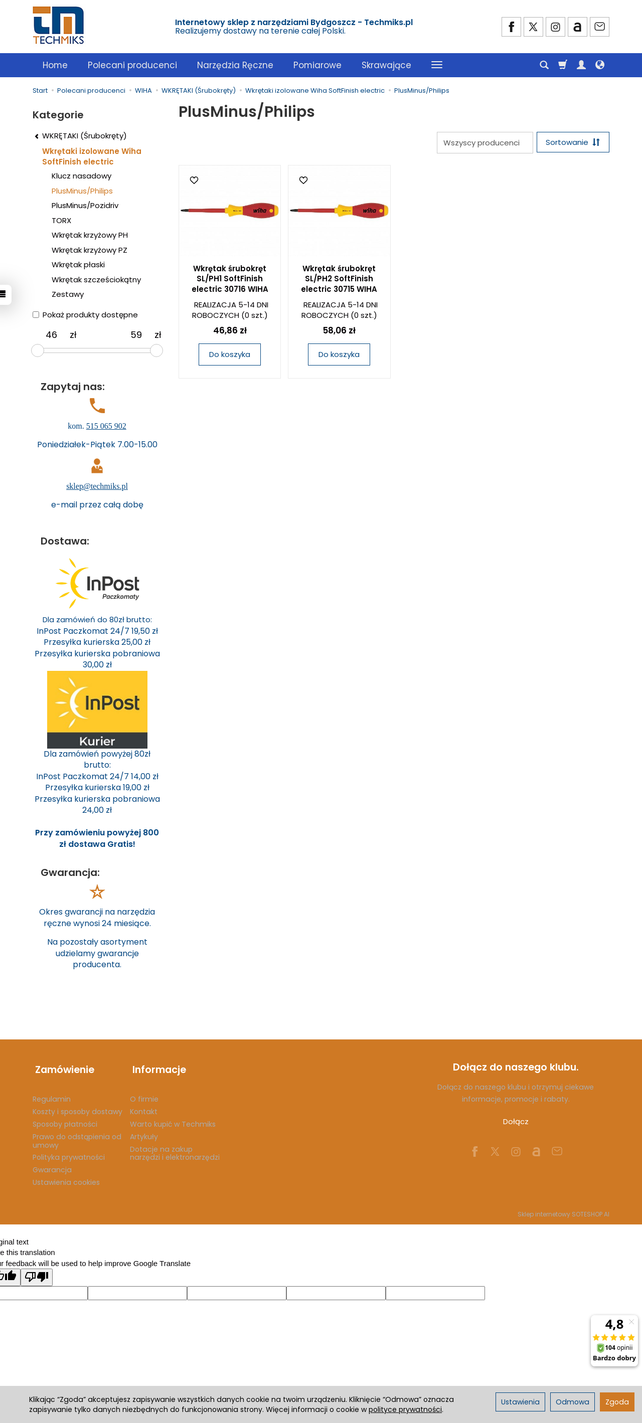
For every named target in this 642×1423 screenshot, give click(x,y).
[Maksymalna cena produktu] (135, 335)
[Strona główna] (59, 25)
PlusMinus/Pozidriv (85, 205)
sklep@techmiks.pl (97, 486)
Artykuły (144, 1131)
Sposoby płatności (65, 1119)
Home (55, 65)
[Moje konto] (581, 65)
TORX (61, 220)
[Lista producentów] (482, 142)
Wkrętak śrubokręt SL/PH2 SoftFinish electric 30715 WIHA (339, 279)
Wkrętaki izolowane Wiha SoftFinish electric (91, 156)
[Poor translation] (37, 1272)
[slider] (37, 350)
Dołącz (516, 1121)
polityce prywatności (405, 1409)
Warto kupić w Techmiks (173, 1119)
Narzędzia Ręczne (235, 65)
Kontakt (143, 1106)
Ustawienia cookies (66, 1177)
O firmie (144, 1094)
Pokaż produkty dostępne (85, 314)
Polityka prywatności (69, 1152)
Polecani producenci (132, 65)
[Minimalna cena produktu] (51, 335)
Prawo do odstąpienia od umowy (77, 1135)
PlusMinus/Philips (82, 191)
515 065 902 (106, 426)
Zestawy (68, 294)
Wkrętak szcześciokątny (96, 279)
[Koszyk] (562, 65)
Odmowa (572, 1402)
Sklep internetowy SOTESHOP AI (563, 1208)
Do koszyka (229, 355)
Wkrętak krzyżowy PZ (89, 250)
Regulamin (52, 1094)
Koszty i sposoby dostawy (77, 1106)
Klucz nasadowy (81, 175)
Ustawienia (520, 1402)
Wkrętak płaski (78, 264)
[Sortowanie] (571, 142)
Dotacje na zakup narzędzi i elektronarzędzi (175, 1147)
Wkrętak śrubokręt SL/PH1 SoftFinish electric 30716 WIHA (230, 279)
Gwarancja (52, 1164)
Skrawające (386, 65)
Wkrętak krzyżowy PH (90, 235)
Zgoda (617, 1402)
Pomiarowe (317, 65)
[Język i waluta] (599, 65)
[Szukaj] (544, 65)
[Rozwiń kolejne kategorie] (436, 65)
